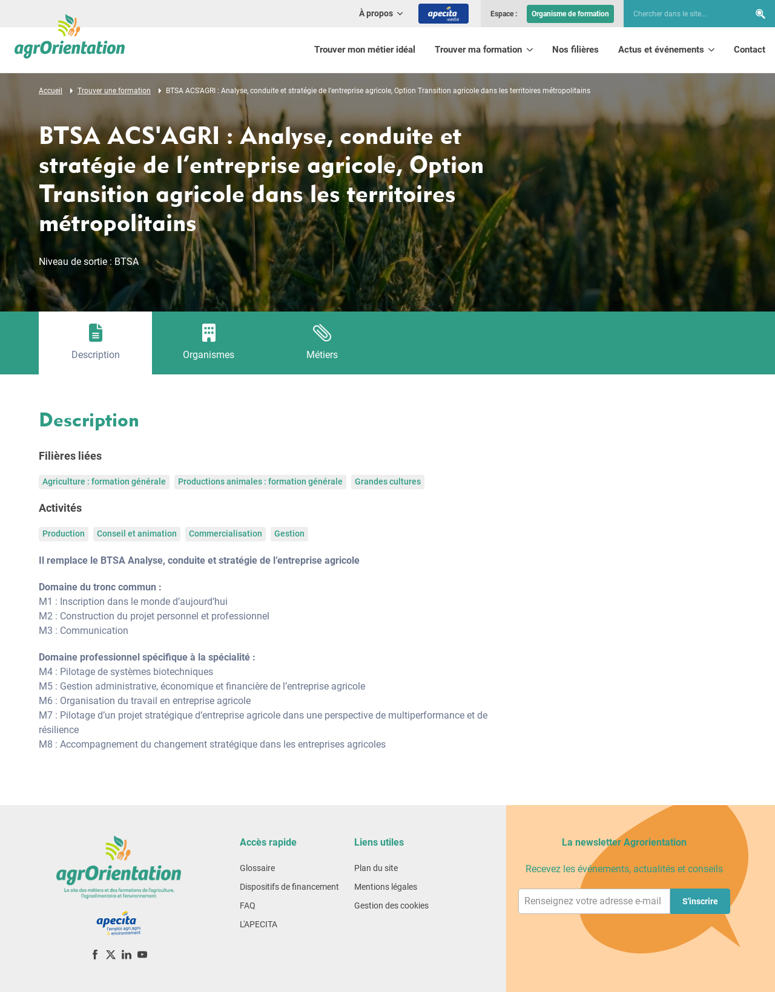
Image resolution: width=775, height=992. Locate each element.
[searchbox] (680, 14)
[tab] (95, 343)
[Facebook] (95, 954)
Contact (749, 49)
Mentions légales (385, 887)
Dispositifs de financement (289, 887)
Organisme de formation (570, 14)
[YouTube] (142, 954)
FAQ (248, 905)
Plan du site (376, 868)
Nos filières (575, 49)
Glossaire (257, 868)
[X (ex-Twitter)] (111, 954)
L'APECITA (258, 924)
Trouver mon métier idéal (364, 49)
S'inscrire (700, 901)
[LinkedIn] (126, 954)
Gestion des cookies (391, 905)
